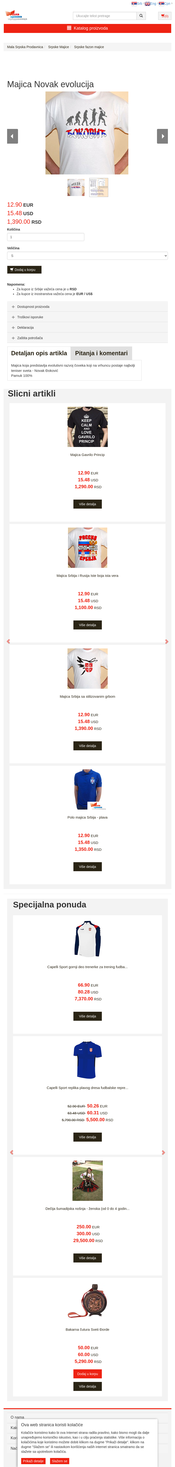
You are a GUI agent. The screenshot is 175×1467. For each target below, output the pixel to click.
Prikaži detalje (33, 1461)
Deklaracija (22, 327)
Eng (150, 3)
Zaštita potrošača (27, 338)
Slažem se (59, 1461)
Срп (164, 3)
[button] (6, 639)
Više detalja (87, 504)
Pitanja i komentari (101, 353)
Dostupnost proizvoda (30, 307)
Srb (136, 3)
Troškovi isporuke (27, 317)
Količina (13, 229)
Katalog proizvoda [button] (87, 28)
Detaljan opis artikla (39, 353)
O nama (17, 1417)
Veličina (13, 248)
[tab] (87, 306)
